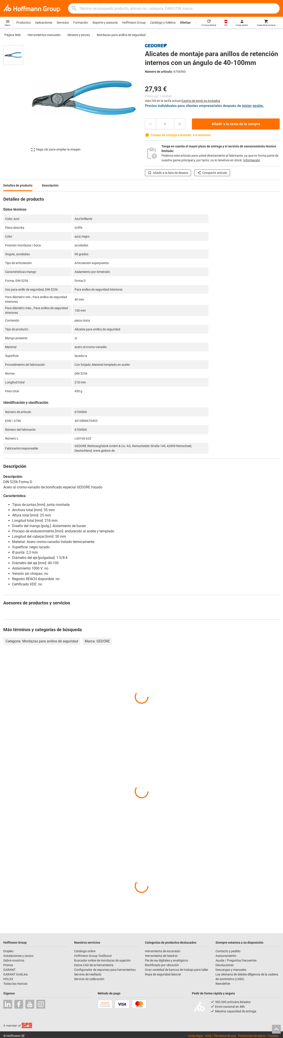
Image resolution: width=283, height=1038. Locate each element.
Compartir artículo (212, 173)
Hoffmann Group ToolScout (93, 956)
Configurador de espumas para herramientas (105, 969)
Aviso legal (195, 1036)
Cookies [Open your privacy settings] (273, 1036)
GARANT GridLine (15, 974)
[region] (16, 100)
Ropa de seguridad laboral (163, 974)
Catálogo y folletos (163, 22)
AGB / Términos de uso (220, 1036)
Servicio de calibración (89, 979)
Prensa (8, 965)
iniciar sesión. (253, 106)
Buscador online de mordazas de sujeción (102, 960)
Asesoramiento (226, 956)
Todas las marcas (15, 983)
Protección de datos (252, 1036)
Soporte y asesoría (105, 22)
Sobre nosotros (13, 960)
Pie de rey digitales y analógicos (166, 960)
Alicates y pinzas (78, 35)
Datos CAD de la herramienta (93, 965)
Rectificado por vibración (162, 965)
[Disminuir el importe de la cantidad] (150, 124)
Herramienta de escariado (162, 951)
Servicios (63, 22)
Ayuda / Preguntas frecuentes (236, 960)
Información (251, 160)
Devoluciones (225, 965)
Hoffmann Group (134, 22)
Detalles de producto (17, 185)
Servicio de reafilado (87, 974)
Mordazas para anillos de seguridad (121, 35)
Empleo (8, 951)
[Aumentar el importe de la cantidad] (179, 124)
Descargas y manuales (231, 969)
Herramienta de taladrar (161, 956)
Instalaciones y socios (18, 956)
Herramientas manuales (44, 35)
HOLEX (8, 979)
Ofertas (185, 22)
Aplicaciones (43, 22)
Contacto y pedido (228, 951)
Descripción (50, 185)
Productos (23, 22)
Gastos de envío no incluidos (200, 101)
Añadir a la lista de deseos (168, 173)
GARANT (9, 969)
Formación (80, 22)
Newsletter (223, 983)
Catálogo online (85, 951)
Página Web (12, 35)
